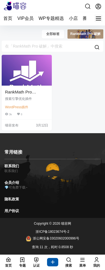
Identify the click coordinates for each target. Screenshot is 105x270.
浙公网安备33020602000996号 (52, 238)
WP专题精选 (51, 18)
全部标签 (53, 34)
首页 (7, 18)
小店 (73, 18)
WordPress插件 (16, 107)
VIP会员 (25, 18)
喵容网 (65, 224)
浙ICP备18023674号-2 (52, 232)
